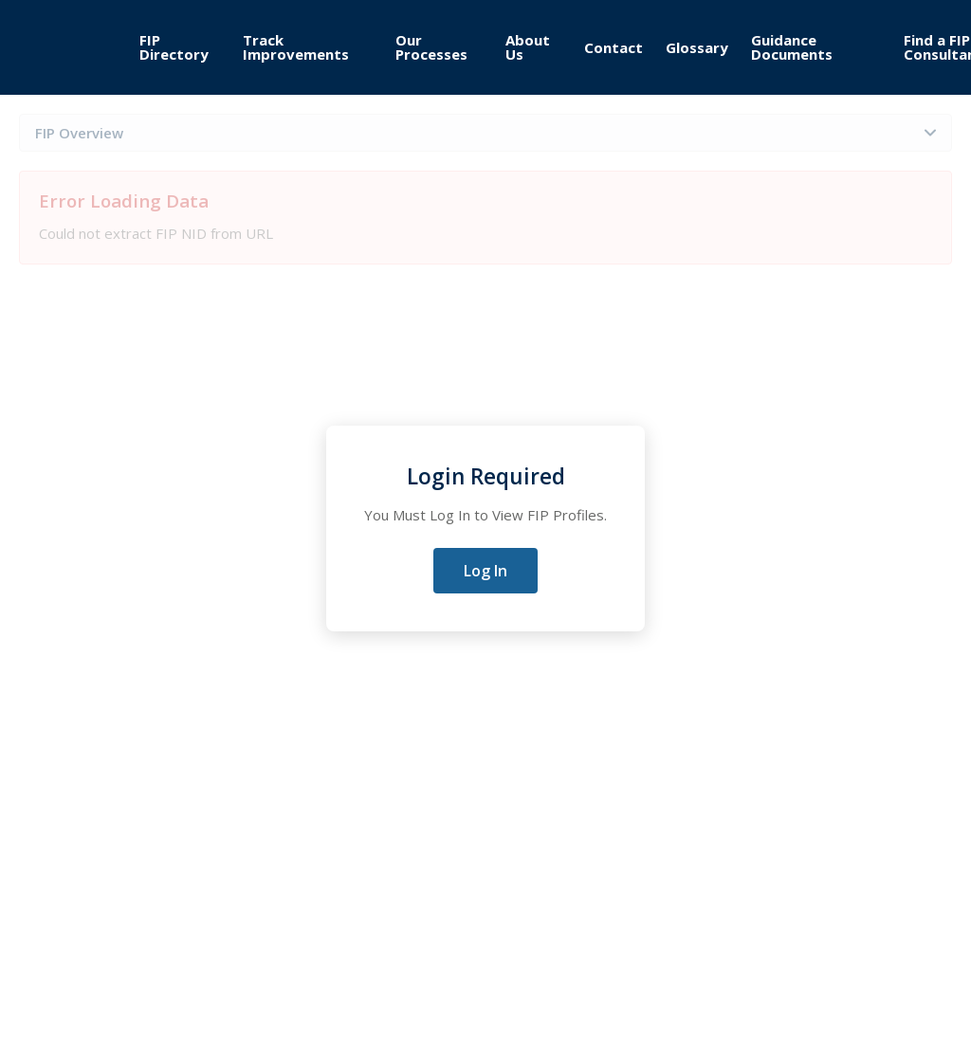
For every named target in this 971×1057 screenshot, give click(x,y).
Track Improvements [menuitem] (296, 47)
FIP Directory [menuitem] (174, 47)
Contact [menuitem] (613, 47)
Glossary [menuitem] (697, 47)
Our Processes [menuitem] (431, 47)
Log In (485, 570)
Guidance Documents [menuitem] (792, 47)
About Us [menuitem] (527, 47)
